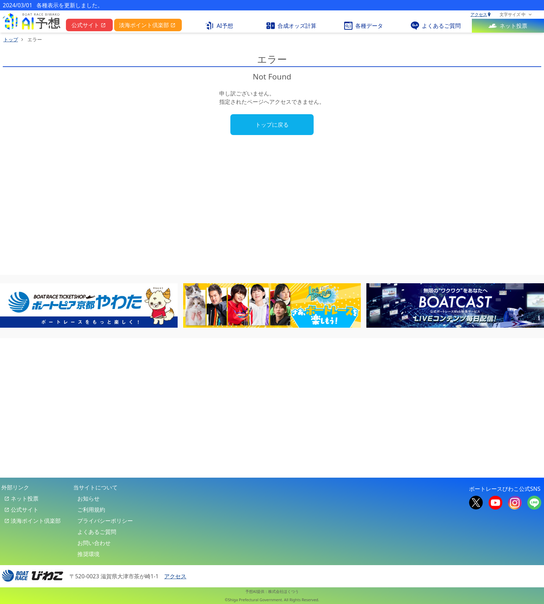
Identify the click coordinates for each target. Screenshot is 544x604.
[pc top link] (31, 21)
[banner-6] (272, 305)
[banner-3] (455, 305)
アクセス (480, 14)
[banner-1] (89, 305)
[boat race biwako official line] (534, 502)
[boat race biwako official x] (476, 502)
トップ (10, 39)
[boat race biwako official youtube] (495, 502)
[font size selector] (515, 14)
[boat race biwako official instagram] (515, 502)
